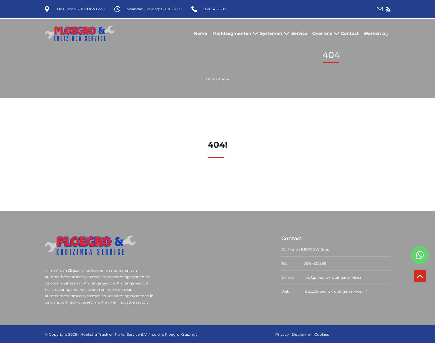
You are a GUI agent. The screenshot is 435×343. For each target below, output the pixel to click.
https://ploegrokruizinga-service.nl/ (335, 290)
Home (212, 78)
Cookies (321, 333)
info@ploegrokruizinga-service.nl (333, 276)
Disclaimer (301, 333)
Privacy (282, 333)
